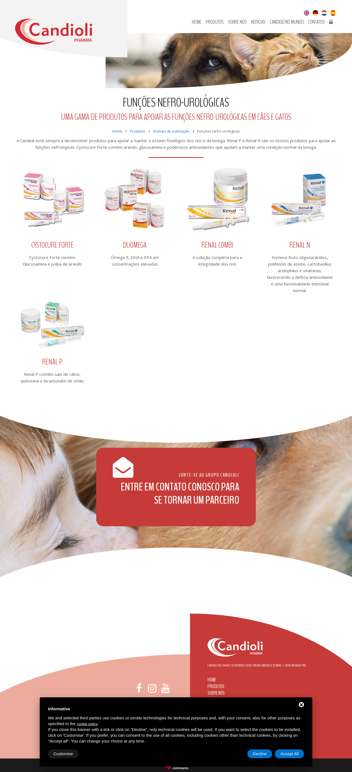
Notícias (258, 22)
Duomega (135, 245)
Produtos (215, 22)
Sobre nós (237, 22)
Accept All (289, 753)
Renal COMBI (217, 245)
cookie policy (87, 724)
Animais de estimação (171, 131)
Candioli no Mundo (287, 22)
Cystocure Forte (52, 245)
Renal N (299, 245)
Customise (63, 753)
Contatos (316, 22)
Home (197, 22)
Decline (260, 753)
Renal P (52, 362)
